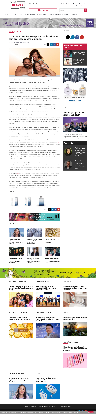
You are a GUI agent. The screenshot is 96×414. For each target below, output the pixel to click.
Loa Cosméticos (18, 86)
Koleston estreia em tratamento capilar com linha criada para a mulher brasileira (15, 241)
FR (30, 3)
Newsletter (43, 10)
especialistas (70, 143)
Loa (58, 142)
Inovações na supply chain (46, 14)
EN (33, 3)
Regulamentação (42, 281)
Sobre (26, 406)
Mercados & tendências (17, 281)
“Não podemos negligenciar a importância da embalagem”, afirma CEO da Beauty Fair (47, 319)
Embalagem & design (43, 312)
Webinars (74, 14)
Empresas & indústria (15, 31)
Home (7, 14)
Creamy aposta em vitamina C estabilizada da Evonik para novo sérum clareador (19, 319)
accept (90, 412)
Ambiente (66, 312)
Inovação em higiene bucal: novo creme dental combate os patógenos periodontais (75, 287)
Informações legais (66, 406)
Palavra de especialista (31, 14)
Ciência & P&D (67, 281)
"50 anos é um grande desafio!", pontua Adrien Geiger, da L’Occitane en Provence (33, 260)
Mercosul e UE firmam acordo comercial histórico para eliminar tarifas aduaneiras (46, 287)
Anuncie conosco (43, 406)
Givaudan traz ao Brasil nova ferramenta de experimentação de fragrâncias (16, 260)
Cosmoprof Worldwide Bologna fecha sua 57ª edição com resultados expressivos (73, 113)
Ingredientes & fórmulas (17, 312)
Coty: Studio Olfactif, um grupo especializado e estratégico (51, 241)
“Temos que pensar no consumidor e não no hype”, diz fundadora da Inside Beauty (21, 287)
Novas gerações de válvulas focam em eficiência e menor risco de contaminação (34, 241)
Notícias (17, 14)
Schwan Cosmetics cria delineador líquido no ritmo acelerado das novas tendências (75, 348)
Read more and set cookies (73, 412)
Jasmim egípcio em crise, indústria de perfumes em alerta (75, 318)
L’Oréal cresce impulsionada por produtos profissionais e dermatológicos (46, 379)
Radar (38, 373)
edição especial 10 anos (61, 14)
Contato (33, 406)
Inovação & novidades (71, 342)
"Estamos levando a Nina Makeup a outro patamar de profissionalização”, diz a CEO (52, 260)
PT (37, 3)
